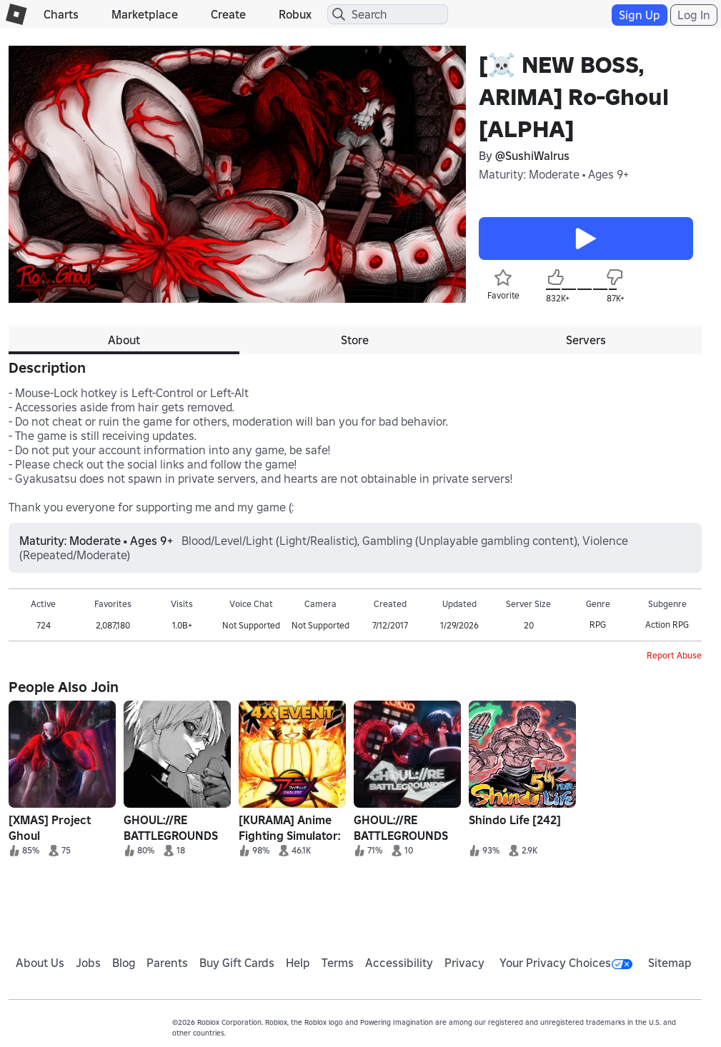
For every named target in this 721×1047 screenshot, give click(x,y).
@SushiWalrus (532, 156)
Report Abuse (674, 655)
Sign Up (639, 15)
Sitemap (670, 963)
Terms (338, 963)
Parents (167, 963)
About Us (40, 963)
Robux (295, 14)
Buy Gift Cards (236, 963)
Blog (124, 963)
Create (228, 14)
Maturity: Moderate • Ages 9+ (554, 174)
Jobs (88, 963)
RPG (598, 624)
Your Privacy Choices (565, 963)
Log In (693, 15)
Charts (61, 14)
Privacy (464, 963)
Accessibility (399, 963)
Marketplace (144, 14)
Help (298, 963)
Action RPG (667, 624)
